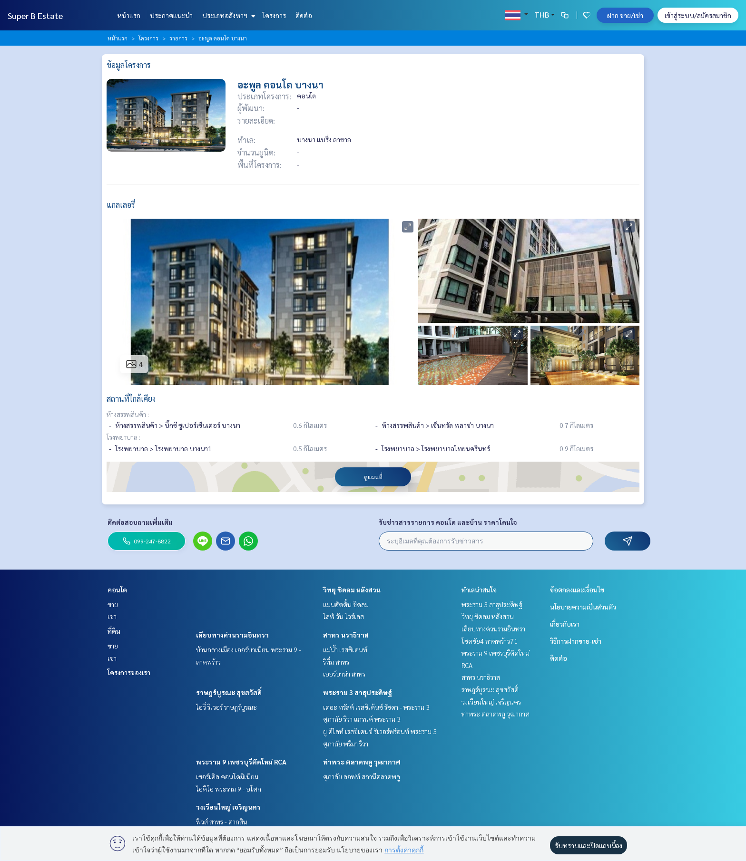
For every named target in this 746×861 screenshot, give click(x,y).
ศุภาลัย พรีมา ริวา (345, 743)
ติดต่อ (303, 15)
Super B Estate (35, 15)
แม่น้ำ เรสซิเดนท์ (345, 649)
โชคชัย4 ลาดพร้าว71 (489, 641)
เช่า (112, 616)
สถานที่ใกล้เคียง (131, 399)
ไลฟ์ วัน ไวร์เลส (343, 616)
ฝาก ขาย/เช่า (625, 15)
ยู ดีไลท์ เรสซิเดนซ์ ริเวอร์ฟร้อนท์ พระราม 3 (380, 731)
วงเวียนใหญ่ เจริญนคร (228, 807)
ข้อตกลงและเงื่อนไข (577, 589)
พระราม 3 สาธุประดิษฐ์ (357, 692)
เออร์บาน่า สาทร (344, 673)
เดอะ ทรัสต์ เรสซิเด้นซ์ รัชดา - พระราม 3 (376, 707)
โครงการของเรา (129, 672)
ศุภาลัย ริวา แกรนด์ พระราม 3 (362, 719)
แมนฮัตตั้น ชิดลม (346, 604)
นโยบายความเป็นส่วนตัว (583, 606)
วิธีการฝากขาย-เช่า (575, 641)
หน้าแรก (128, 15)
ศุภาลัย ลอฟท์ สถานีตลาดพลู (361, 776)
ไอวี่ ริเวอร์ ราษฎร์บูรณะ (226, 707)
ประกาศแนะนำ (171, 15)
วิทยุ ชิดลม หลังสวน (352, 589)
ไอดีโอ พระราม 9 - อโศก (228, 788)
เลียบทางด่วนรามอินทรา (232, 634)
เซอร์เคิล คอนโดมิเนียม (227, 776)
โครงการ (274, 15)
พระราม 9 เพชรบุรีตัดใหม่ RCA (241, 761)
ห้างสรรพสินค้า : (128, 414)
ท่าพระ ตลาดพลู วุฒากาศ (362, 761)
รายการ (178, 38)
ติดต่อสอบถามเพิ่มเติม (140, 522)
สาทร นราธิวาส (346, 634)
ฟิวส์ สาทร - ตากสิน (221, 821)
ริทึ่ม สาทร (336, 662)
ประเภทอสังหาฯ (227, 15)
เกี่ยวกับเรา (564, 623)
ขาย (113, 604)
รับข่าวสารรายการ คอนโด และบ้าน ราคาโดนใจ (448, 522)
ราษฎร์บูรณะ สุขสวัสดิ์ (229, 692)
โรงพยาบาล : (123, 437)
